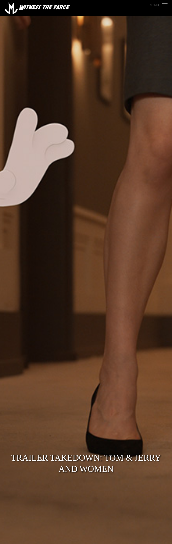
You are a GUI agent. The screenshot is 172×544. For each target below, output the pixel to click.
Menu (154, 5)
